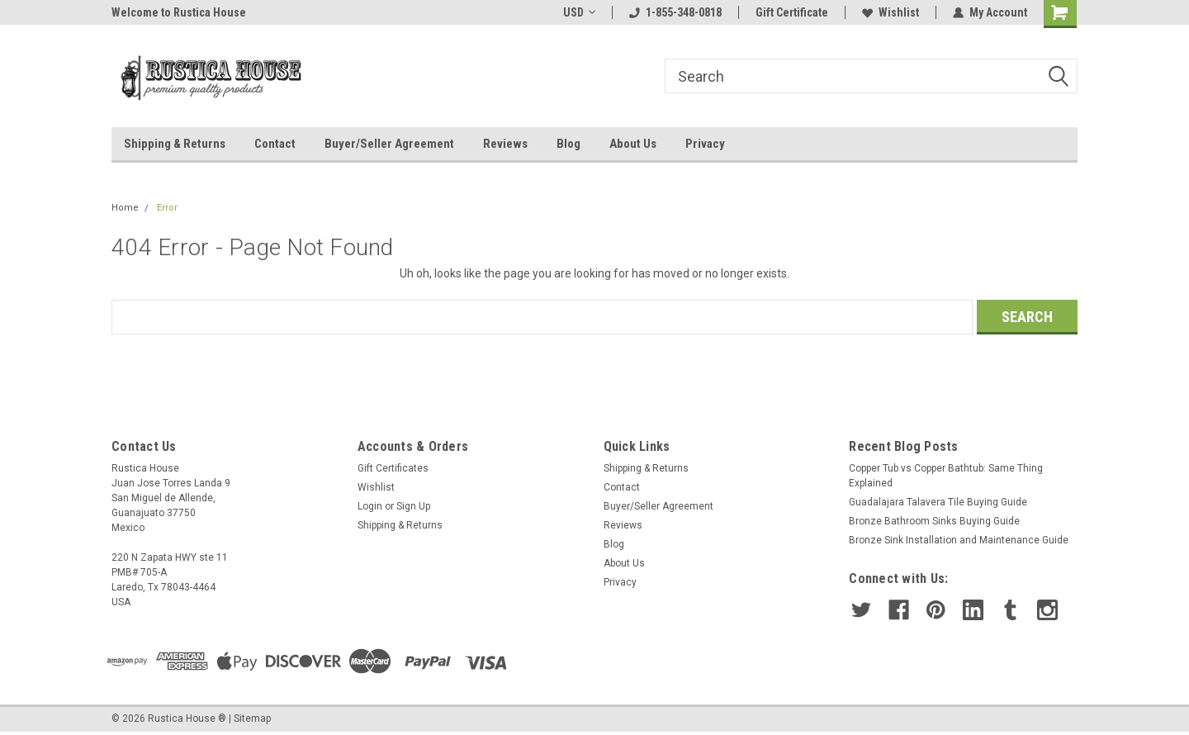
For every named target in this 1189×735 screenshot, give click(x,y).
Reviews (505, 143)
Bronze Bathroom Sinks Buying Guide (934, 521)
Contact (275, 143)
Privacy (705, 143)
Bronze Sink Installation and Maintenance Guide (958, 540)
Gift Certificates (393, 468)
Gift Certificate (792, 12)
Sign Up (413, 506)
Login (370, 506)
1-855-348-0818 (675, 12)
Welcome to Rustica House (178, 12)
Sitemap (252, 718)
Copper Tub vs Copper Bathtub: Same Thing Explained (946, 475)
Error (167, 207)
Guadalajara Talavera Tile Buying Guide (938, 502)
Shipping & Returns (174, 143)
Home (125, 207)
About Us (632, 143)
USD (579, 12)
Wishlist (890, 12)
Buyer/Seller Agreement (389, 143)
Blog (568, 143)
